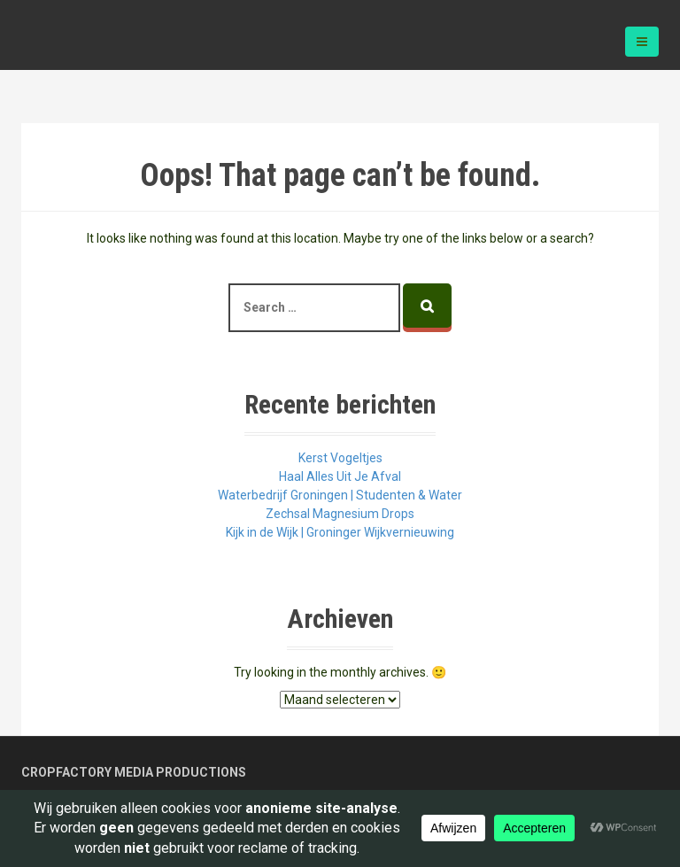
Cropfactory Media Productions (133, 772)
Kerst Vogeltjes (340, 458)
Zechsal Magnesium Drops (340, 514)
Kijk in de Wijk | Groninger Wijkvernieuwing (340, 532)
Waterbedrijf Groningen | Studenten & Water (340, 495)
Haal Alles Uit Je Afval (340, 476)
